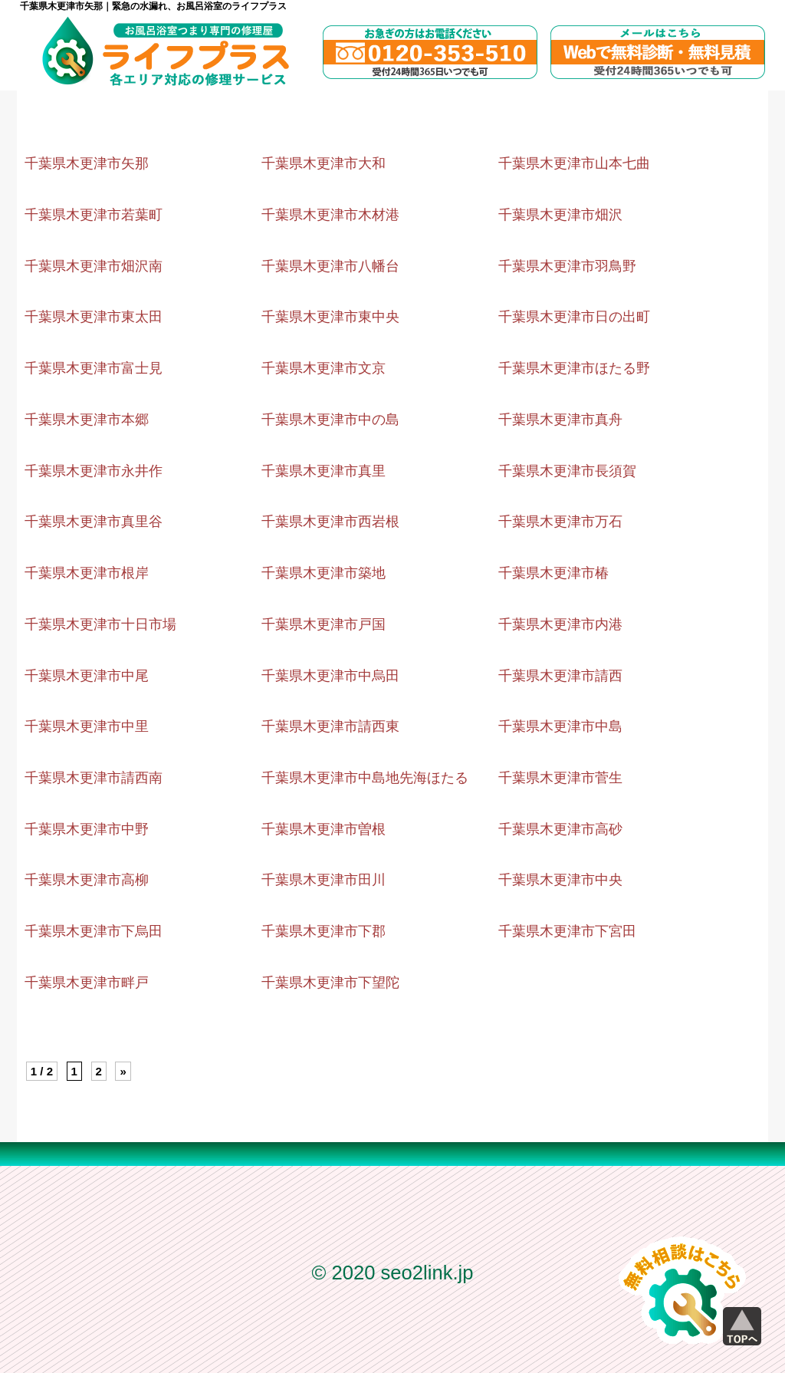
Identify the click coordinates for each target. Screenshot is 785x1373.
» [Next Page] (123, 1071)
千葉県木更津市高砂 (560, 829)
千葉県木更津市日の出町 (574, 316)
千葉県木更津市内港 (560, 624)
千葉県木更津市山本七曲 (574, 163)
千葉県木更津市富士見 (94, 368)
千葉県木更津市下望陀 (330, 982)
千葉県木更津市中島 (560, 726)
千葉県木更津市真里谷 (94, 521)
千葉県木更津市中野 (87, 829)
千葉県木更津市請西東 (330, 726)
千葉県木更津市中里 (87, 726)
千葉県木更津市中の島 (330, 419)
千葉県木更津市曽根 (323, 829)
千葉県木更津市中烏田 (330, 675)
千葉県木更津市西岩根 (330, 521)
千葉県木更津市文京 (323, 368)
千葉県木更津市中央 (560, 879)
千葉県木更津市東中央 (330, 316)
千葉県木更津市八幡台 (330, 266)
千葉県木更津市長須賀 (567, 471)
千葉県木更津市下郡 (323, 931)
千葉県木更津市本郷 (87, 419)
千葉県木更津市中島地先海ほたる (364, 777)
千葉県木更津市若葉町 (94, 214)
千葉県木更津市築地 (323, 573)
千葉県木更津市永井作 (94, 471)
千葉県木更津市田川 (323, 879)
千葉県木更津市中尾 (87, 675)
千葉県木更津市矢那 (87, 163)
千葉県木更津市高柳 (87, 879)
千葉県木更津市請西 (560, 675)
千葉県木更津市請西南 (94, 777)
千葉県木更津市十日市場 (100, 624)
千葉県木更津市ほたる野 (574, 368)
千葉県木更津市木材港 (330, 214)
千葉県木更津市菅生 (560, 777)
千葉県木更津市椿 (553, 573)
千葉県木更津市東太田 (94, 316)
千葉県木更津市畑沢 (560, 214)
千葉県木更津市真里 (323, 471)
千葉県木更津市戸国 (323, 624)
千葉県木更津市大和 (323, 163)
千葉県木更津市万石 (560, 521)
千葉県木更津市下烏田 (94, 931)
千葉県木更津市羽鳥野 (567, 266)
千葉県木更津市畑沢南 (94, 266)
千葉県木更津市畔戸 (87, 982)
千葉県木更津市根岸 (87, 573)
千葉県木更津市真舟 (560, 419)
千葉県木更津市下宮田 (567, 931)
